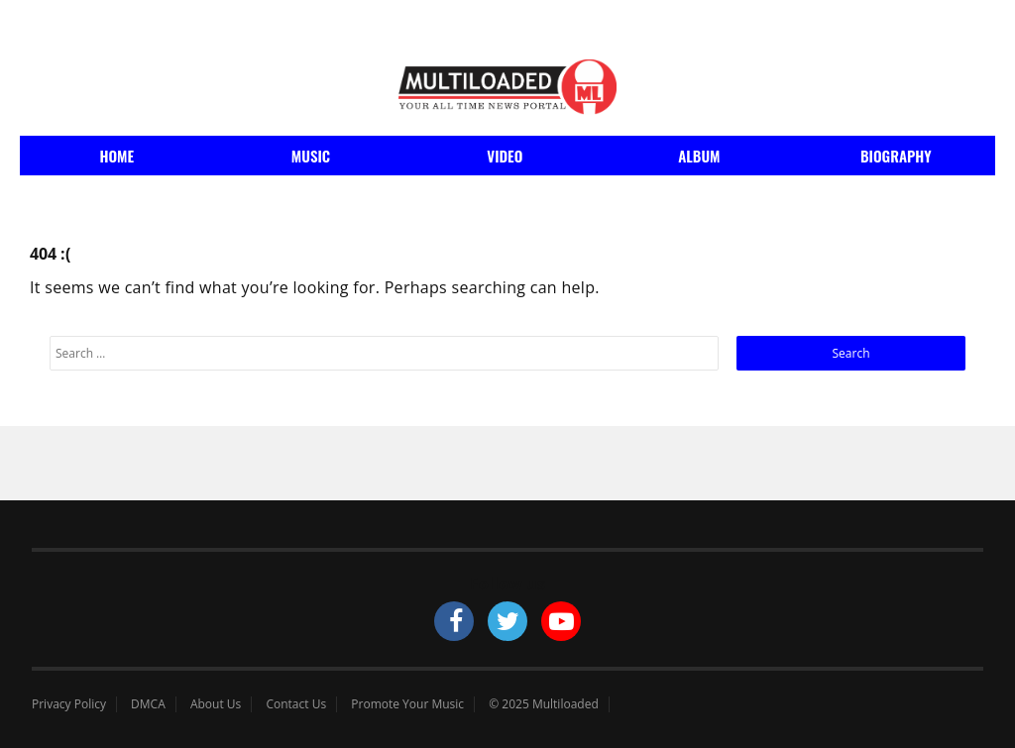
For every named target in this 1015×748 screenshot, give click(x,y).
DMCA (148, 704)
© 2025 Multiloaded (544, 704)
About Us (215, 704)
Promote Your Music (407, 704)
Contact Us (296, 704)
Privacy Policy (69, 704)
